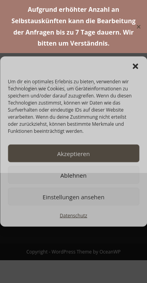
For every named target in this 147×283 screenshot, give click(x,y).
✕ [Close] (138, 26)
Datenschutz (73, 215)
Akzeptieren (73, 153)
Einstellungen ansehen (74, 196)
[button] (135, 66)
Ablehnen (73, 175)
